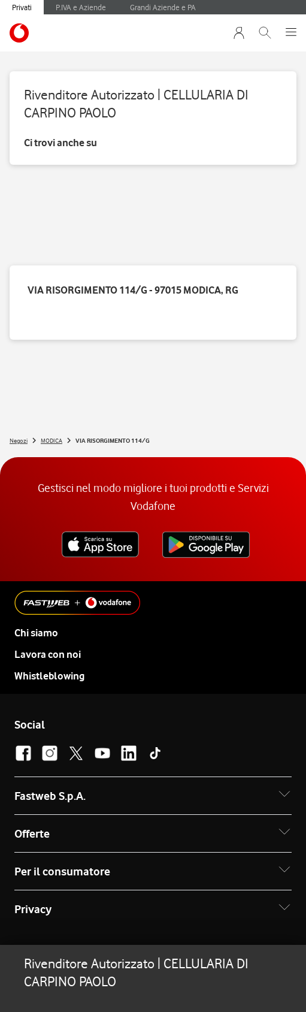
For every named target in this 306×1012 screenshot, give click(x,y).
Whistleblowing (49, 676)
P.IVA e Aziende (81, 7)
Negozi (19, 440)
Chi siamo (36, 633)
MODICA (51, 440)
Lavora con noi (47, 654)
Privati (22, 7)
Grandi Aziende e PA (163, 7)
